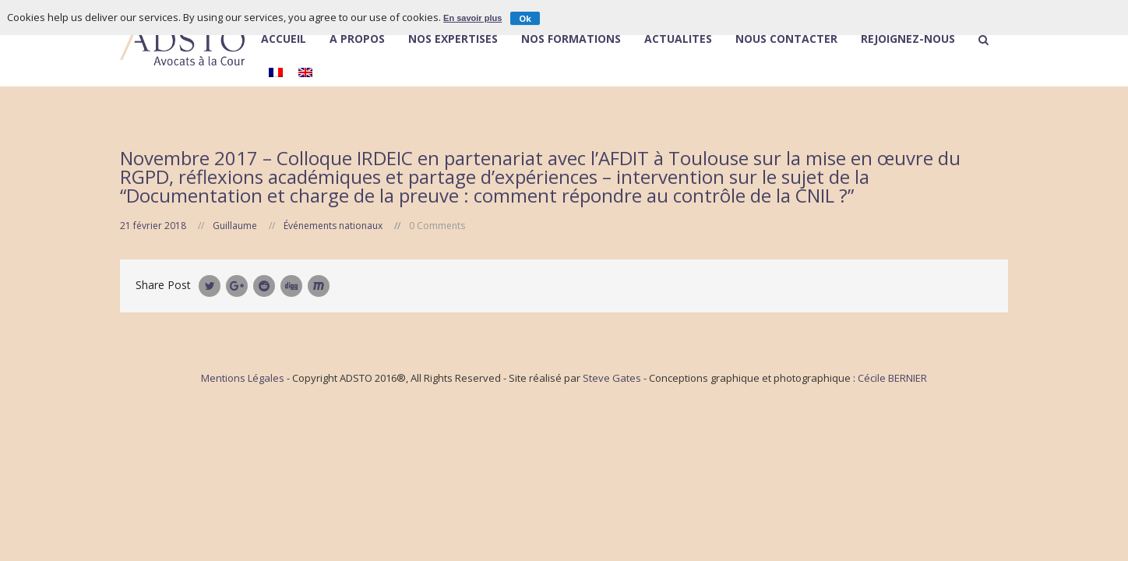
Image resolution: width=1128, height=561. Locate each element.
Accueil (283, 40)
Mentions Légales (242, 378)
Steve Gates (612, 378)
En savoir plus (472, 18)
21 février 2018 (153, 225)
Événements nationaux (333, 225)
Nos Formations (571, 40)
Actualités (678, 40)
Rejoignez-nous (908, 40)
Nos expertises (453, 40)
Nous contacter (786, 40)
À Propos (357, 39)
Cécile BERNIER (892, 378)
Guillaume (235, 225)
